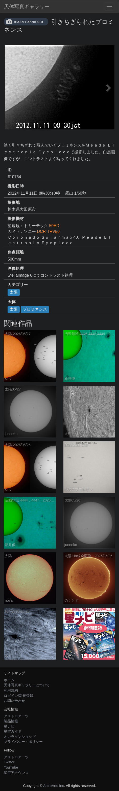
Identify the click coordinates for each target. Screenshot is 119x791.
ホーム (9, 680)
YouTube (11, 767)
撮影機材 (16, 219)
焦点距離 (16, 252)
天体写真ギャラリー (27, 6)
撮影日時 (16, 186)
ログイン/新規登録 (18, 696)
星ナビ (9, 726)
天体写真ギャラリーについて (27, 685)
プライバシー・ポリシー (23, 742)
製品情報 (11, 721)
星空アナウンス (16, 773)
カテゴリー (18, 284)
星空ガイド (12, 731)
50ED (54, 226)
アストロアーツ (16, 716)
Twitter (9, 762)
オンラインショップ (20, 737)
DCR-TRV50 (48, 231)
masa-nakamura (28, 21)
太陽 (14, 292)
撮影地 (14, 202)
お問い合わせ (14, 701)
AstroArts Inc (53, 786)
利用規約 (11, 690)
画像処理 (16, 268)
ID (10, 170)
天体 (12, 302)
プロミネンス (35, 309)
